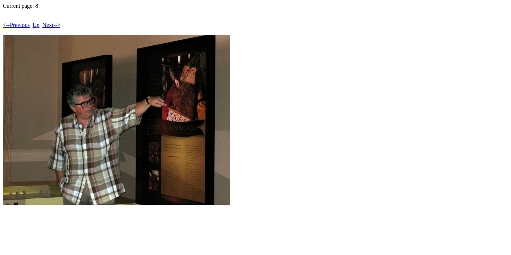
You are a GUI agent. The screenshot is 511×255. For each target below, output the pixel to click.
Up (36, 25)
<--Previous (16, 25)
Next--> (51, 25)
